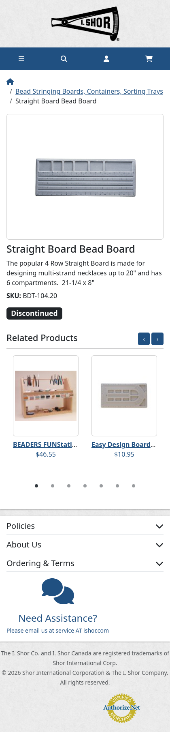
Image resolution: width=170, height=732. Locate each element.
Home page (85, 23)
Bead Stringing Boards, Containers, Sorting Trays (89, 91)
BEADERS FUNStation (46, 444)
